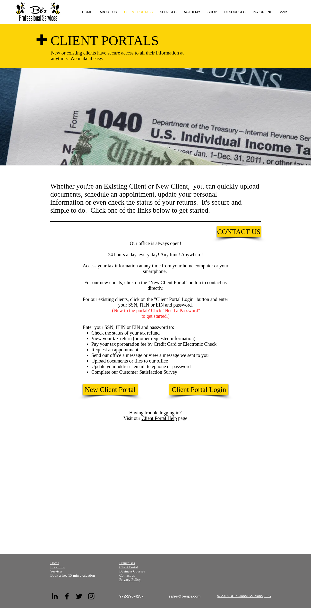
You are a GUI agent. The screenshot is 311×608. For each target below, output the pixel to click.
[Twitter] (79, 596)
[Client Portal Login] (198, 389)
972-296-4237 (131, 596)
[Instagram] (91, 596)
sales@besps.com (184, 596)
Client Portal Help (159, 418)
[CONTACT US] (239, 231)
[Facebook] (67, 596)
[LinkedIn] (55, 596)
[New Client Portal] (110, 389)
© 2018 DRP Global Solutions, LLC (244, 596)
